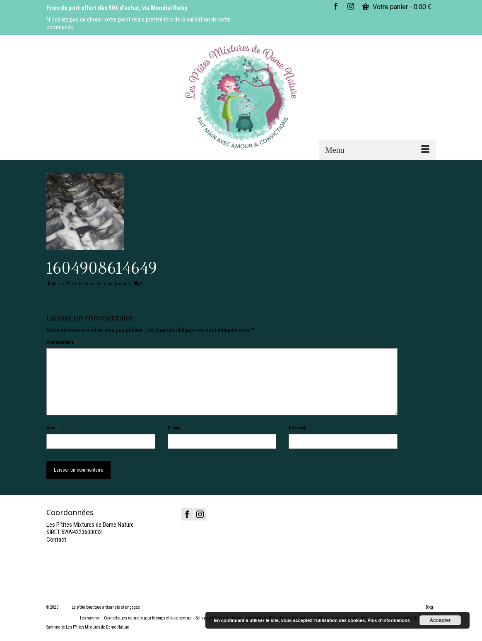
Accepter (440, 620)
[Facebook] (187, 514)
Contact (56, 539)
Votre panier (396, 7)
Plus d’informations (388, 620)
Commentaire (61, 342)
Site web (297, 428)
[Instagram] (200, 514)
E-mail (176, 428)
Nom (52, 428)
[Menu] (377, 150)
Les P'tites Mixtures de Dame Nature (93, 284)
